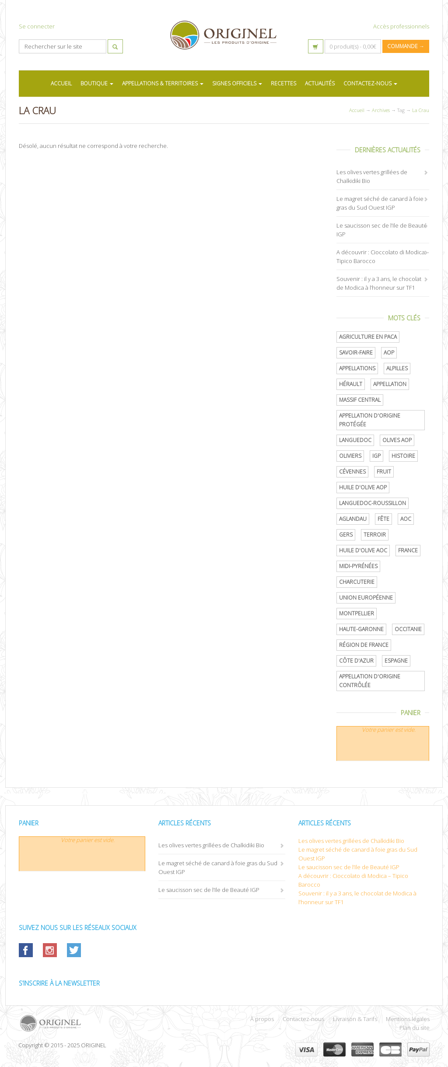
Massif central (360, 400)
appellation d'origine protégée (369, 420)
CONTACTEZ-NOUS (370, 83)
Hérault (350, 384)
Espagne (396, 660)
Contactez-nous (303, 1019)
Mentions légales (408, 1019)
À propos (262, 1019)
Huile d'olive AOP (363, 487)
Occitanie (408, 629)
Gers (346, 534)
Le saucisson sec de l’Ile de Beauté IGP (208, 890)
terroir (375, 534)
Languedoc (355, 440)
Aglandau (353, 519)
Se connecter (37, 26)
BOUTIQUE (96, 83)
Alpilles (397, 368)
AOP (389, 352)
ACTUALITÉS (320, 83)
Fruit (384, 471)
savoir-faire (356, 352)
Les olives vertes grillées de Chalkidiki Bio (211, 845)
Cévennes (352, 471)
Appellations (357, 368)
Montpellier (356, 613)
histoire (403, 456)
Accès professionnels (401, 26)
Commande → (405, 46)
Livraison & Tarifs (355, 1019)
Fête (383, 519)
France (408, 550)
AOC (405, 519)
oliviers (350, 456)
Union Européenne (366, 597)
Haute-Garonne (361, 629)
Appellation (389, 384)
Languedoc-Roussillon (372, 503)
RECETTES (283, 83)
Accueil (356, 110)
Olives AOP (397, 440)
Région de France (363, 645)
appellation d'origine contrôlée (369, 681)
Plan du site (414, 1028)
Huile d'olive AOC (363, 550)
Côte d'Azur (356, 660)
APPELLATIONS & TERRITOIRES (162, 83)
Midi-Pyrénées (358, 566)
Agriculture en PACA (368, 336)
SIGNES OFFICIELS (237, 83)
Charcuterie (356, 582)
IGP (376, 456)
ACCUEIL (61, 83)
